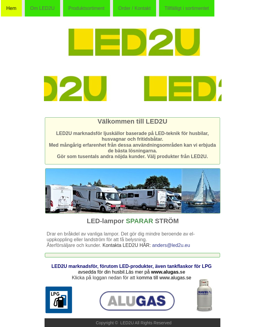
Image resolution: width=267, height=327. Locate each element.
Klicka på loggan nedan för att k (105, 277)
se (182, 271)
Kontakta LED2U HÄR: (127, 245)
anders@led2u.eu (171, 245)
